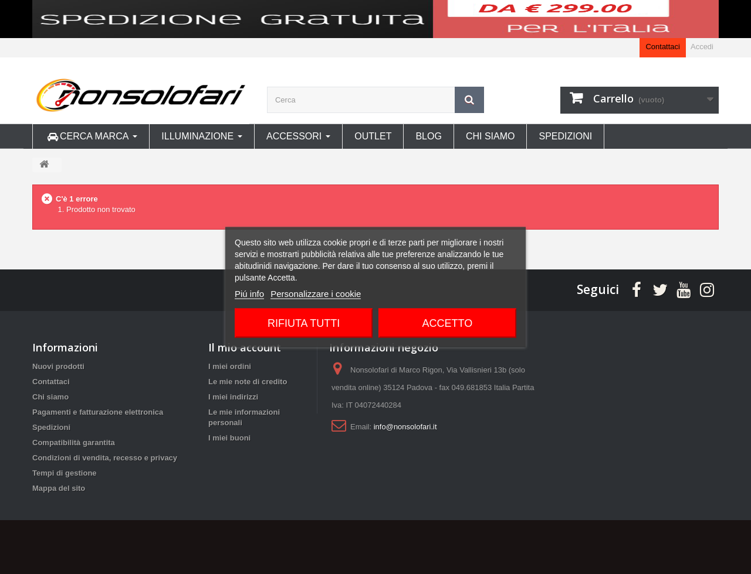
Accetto (447, 323)
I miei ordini (229, 366)
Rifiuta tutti (304, 323)
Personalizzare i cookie (315, 294)
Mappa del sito (58, 488)
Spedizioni (51, 427)
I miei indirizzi (233, 396)
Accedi (702, 46)
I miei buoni (229, 437)
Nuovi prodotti (58, 366)
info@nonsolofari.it (405, 426)
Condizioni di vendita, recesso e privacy (104, 457)
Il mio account (244, 347)
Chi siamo (50, 396)
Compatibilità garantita (73, 442)
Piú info (249, 294)
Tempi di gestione (64, 473)
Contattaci (662, 46)
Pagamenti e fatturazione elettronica (97, 412)
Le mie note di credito (247, 381)
